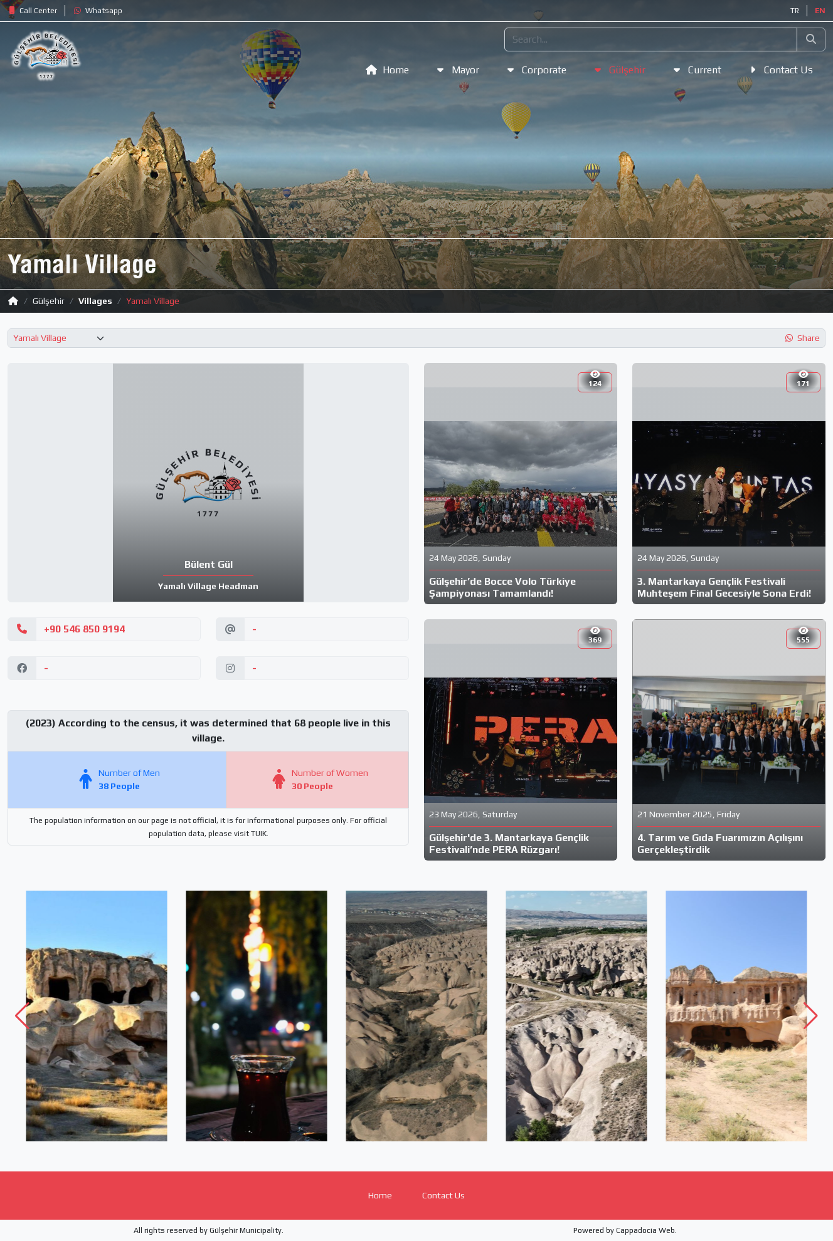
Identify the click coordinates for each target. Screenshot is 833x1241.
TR (794, 10)
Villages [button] (95, 301)
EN (820, 10)
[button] (32, 10)
